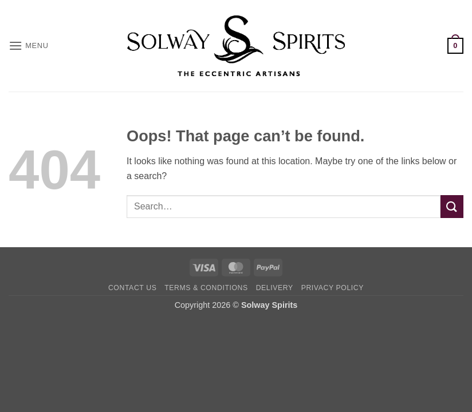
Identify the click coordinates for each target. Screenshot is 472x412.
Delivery (274, 288)
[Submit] (451, 206)
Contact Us (132, 288)
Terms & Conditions (206, 288)
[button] (29, 45)
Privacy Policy (332, 288)
